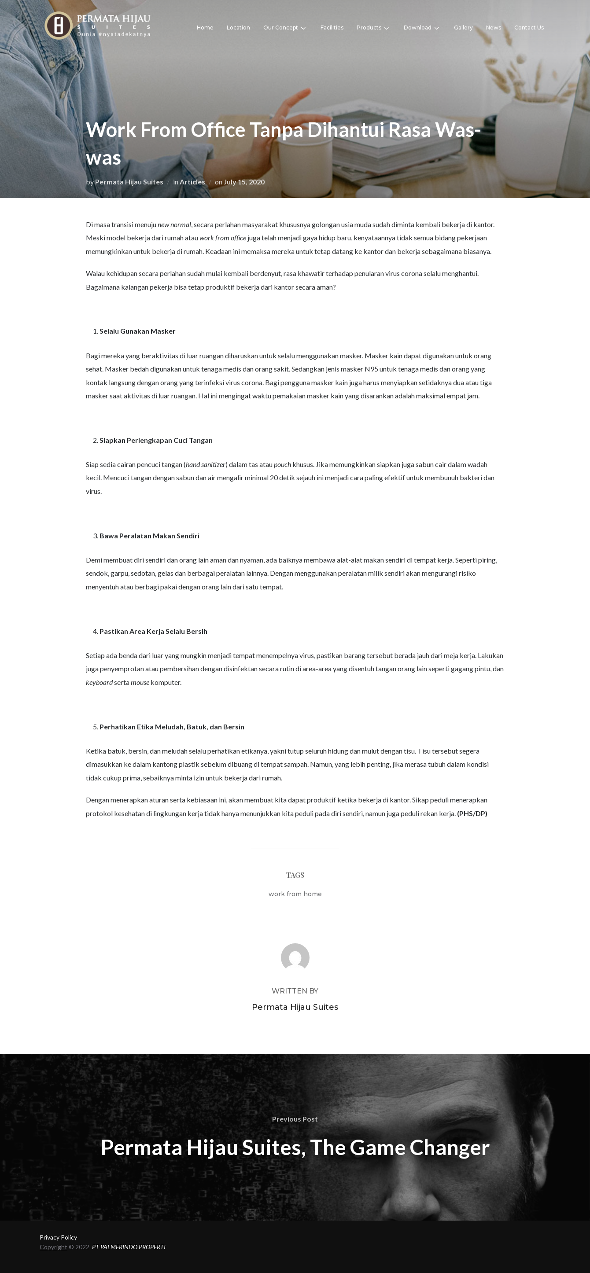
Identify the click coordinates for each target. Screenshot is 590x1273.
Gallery (463, 27)
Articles (192, 181)
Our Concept (285, 28)
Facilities (332, 27)
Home (205, 27)
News (493, 27)
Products (374, 28)
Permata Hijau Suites (129, 181)
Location (238, 27)
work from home (295, 894)
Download (422, 28)
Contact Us (529, 27)
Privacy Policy (58, 1237)
